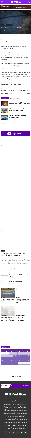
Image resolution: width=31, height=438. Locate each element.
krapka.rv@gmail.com (19, 427)
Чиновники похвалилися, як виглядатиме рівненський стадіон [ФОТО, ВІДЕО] (7, 92)
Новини (2, 24)
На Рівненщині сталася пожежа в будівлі (19, 268)
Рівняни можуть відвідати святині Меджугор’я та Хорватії (22, 301)
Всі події (15, 369)
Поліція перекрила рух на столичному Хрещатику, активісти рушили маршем (7, 319)
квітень (19, 84)
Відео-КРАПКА (15, 134)
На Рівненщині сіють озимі (15, 281)
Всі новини (5, 333)
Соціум (17, 297)
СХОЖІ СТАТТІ (5, 98)
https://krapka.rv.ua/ (20, 412)
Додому (2, 11)
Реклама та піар (16, 376)
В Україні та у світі (4, 315)
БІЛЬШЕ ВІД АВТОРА (15, 98)
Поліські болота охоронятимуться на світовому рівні (21, 319)
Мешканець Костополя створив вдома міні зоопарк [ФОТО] (23, 92)
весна (15, 84)
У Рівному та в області (9, 24)
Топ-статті (3, 105)
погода (10, 84)
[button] (29, 2)
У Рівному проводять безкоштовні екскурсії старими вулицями (13, 254)
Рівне (6, 84)
